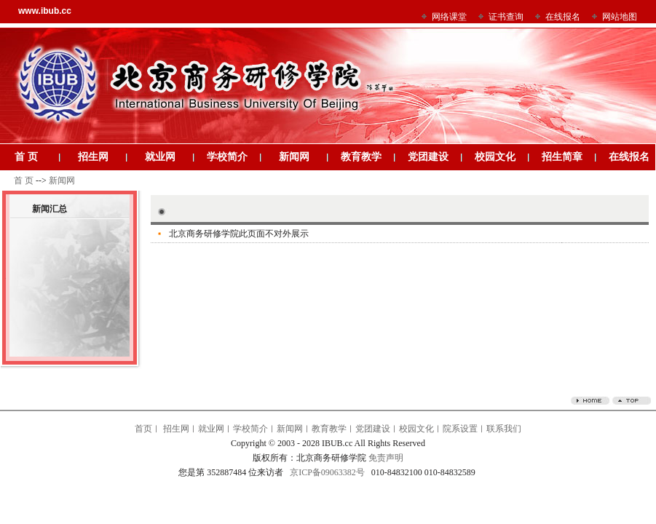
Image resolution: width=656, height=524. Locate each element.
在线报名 (629, 156)
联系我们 (503, 429)
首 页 (26, 156)
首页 (143, 429)
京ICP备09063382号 (327, 472)
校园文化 (495, 156)
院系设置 (460, 429)
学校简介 (227, 156)
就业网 (160, 156)
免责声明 (385, 458)
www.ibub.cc (44, 11)
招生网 (93, 156)
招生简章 (562, 156)
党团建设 (428, 156)
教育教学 (361, 156)
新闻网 (294, 156)
